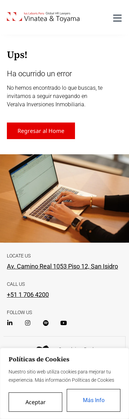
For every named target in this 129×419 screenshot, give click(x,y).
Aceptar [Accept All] (35, 402)
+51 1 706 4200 (28, 294)
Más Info (94, 400)
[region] (64, 383)
